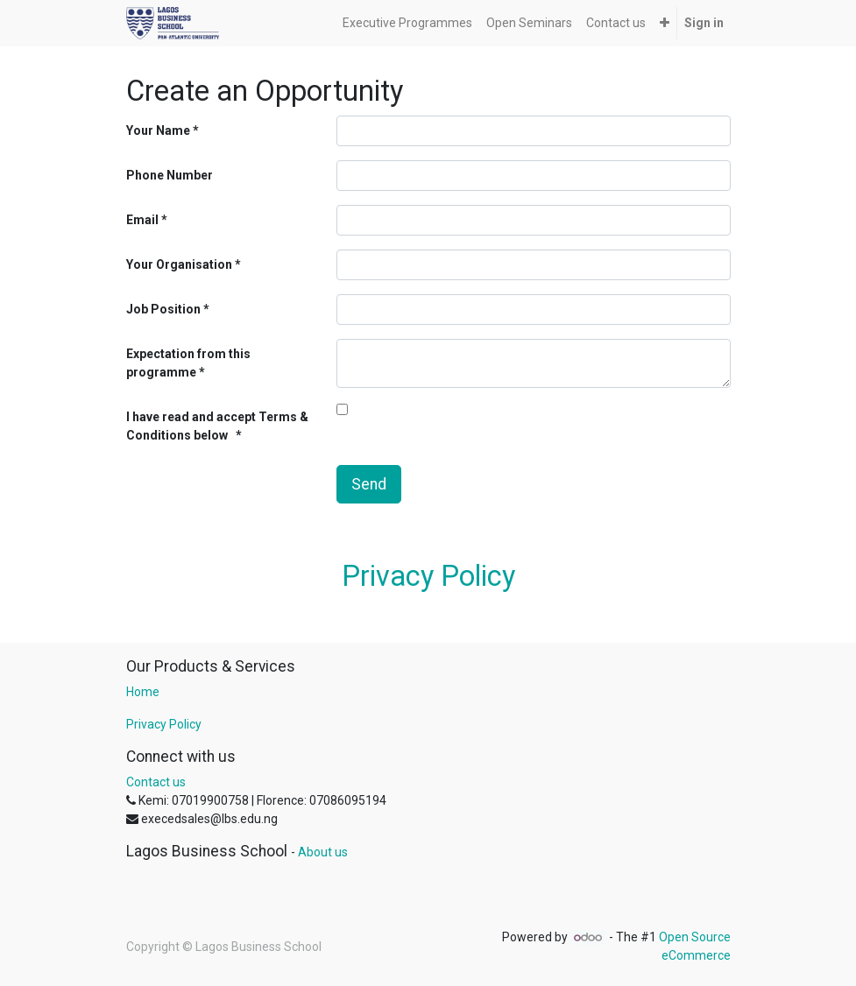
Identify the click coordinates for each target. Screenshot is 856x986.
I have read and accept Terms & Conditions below (217, 426)
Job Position (163, 309)
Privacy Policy (428, 576)
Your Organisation (179, 264)
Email (142, 220)
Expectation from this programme (188, 363)
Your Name (158, 130)
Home (142, 692)
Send (368, 484)
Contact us (156, 782)
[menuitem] (407, 23)
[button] (664, 23)
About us (323, 852)
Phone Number (169, 175)
